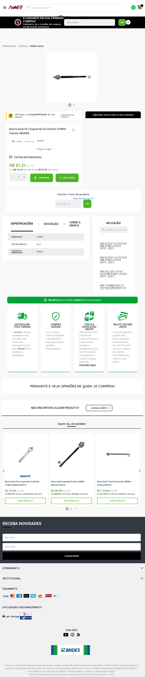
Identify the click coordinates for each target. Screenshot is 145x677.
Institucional (73, 578)
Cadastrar (72, 556)
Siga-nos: (72, 630)
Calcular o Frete (68, 204)
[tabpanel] (72, 76)
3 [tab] (75, 509)
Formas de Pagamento (28, 156)
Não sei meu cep (82, 199)
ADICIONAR (69, 177)
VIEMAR (71, 477)
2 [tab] (73, 105)
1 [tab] (69, 105)
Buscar (28, 8)
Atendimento (73, 568)
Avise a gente (100, 408)
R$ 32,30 (42, 169)
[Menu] (5, 7)
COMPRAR (43, 177)
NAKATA (25, 476)
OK (122, 22)
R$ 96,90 (18, 169)
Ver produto (25, 500)
